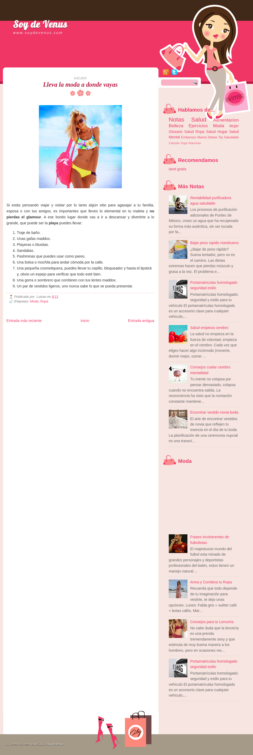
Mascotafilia (21, 339)
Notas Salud (187, 119)
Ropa (44, 301)
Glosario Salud (181, 132)
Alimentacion (226, 120)
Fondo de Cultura (114, 330)
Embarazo (188, 137)
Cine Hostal (96, 335)
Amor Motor (143, 339)
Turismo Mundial (60, 339)
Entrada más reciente (24, 321)
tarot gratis (177, 169)
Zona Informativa (16, 330)
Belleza (176, 125)
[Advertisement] (67, 62)
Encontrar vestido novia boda (214, 412)
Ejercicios (198, 125)
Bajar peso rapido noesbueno (214, 243)
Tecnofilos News (29, 335)
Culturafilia (130, 339)
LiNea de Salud (51, 330)
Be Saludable (34, 330)
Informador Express (72, 330)
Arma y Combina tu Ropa (211, 582)
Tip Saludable (228, 137)
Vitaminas (194, 143)
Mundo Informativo (39, 339)
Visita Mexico (94, 339)
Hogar (222, 132)
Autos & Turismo (132, 335)
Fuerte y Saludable (63, 335)
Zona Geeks (132, 330)
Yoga (183, 143)
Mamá (202, 137)
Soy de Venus (40, 24)
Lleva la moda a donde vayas (80, 84)
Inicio (85, 321)
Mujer (234, 126)
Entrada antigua (141, 321)
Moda (34, 301)
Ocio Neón (46, 335)
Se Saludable (78, 339)
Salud (211, 132)
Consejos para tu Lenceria (212, 622)
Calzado (174, 143)
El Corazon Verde (113, 339)
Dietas (212, 137)
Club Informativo (94, 330)
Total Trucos (82, 335)
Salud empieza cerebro (209, 328)
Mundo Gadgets (113, 335)
